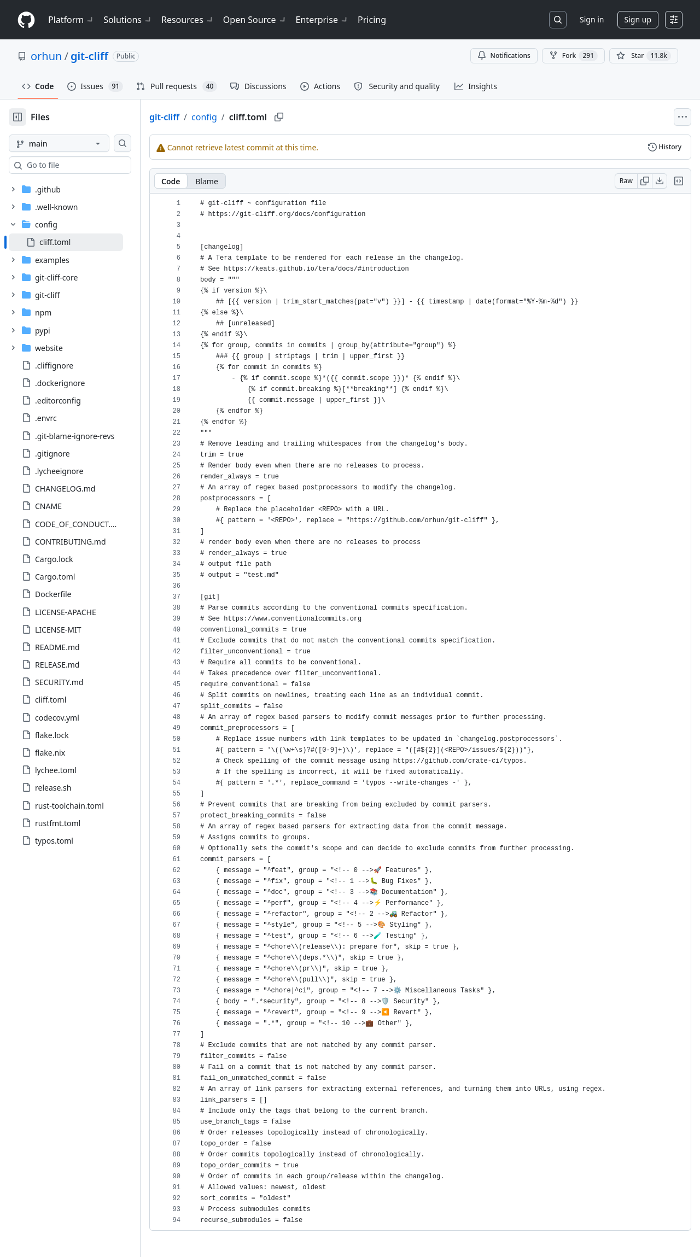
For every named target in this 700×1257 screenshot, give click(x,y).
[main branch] (76, 143)
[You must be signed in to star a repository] (643, 55)
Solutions (128, 20)
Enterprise (322, 20)
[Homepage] (26, 20)
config (239, 117)
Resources (187, 20)
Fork (573, 55)
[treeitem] (83, 242)
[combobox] (92, 165)
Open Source (255, 20)
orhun (46, 56)
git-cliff (89, 56)
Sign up (638, 19)
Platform (71, 20)
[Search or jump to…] (558, 19)
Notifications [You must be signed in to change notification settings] (503, 55)
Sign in (592, 19)
